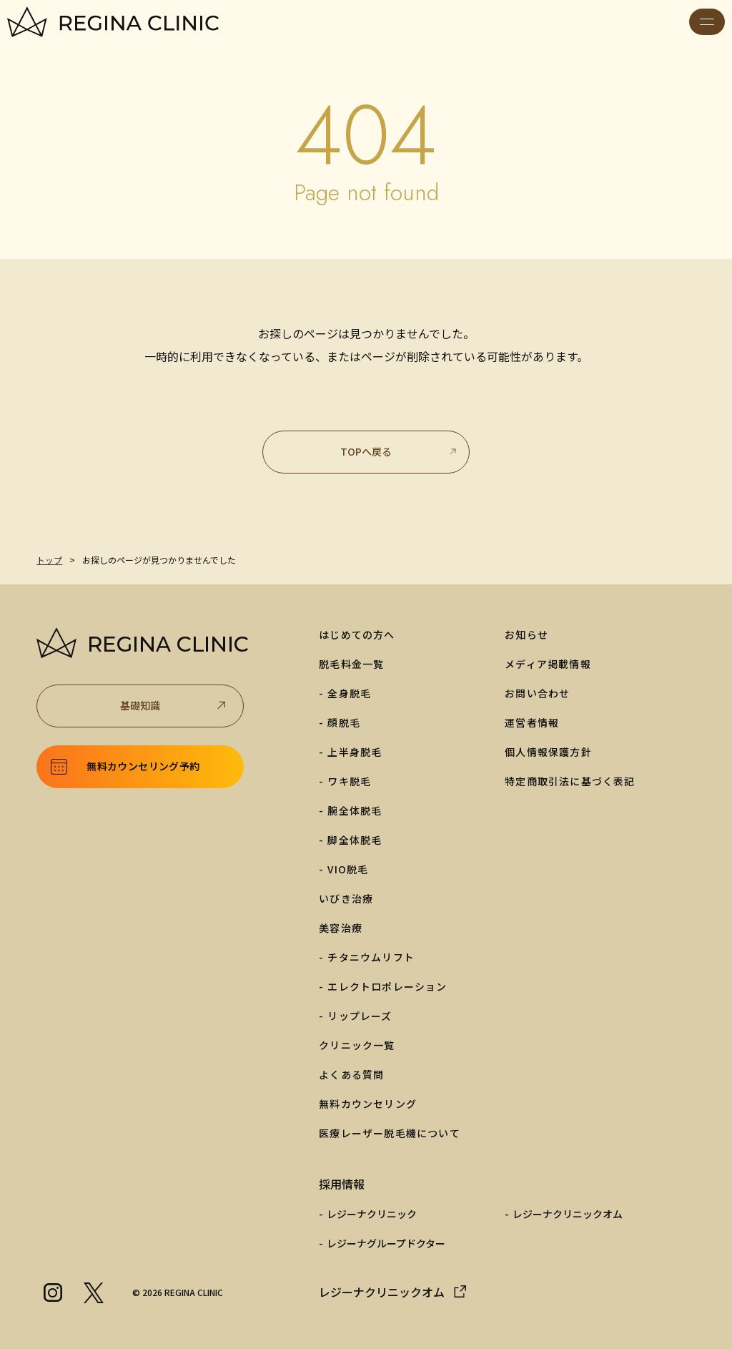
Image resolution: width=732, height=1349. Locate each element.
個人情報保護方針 (548, 752)
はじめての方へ (357, 634)
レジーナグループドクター (386, 1243)
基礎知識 (174, 705)
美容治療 (340, 928)
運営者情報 (532, 722)
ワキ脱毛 (349, 781)
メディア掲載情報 (548, 664)
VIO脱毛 (347, 869)
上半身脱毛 (354, 752)
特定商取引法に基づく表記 (570, 781)
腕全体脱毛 (354, 810)
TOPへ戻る (399, 451)
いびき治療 (346, 898)
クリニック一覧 (357, 1045)
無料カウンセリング (368, 1104)
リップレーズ (359, 1016)
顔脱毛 (343, 722)
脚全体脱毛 (354, 840)
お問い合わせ (537, 693)
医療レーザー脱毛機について (389, 1133)
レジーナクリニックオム (568, 1214)
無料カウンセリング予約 (142, 766)
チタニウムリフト (371, 957)
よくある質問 (351, 1074)
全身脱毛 (349, 693)
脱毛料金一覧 (351, 664)
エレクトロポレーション (387, 986)
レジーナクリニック (372, 1214)
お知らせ (526, 634)
